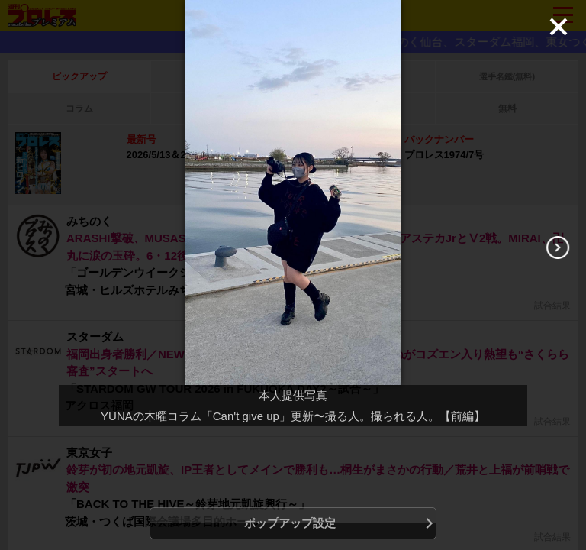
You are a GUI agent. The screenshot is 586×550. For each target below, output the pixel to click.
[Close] (558, 26)
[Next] (558, 247)
